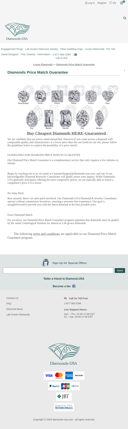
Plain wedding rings (71, 48)
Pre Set (110, 48)
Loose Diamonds (94, 48)
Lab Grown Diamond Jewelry (41, 48)
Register (102, 3)
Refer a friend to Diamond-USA (64, 278)
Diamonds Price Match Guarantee (75, 64)
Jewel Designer (10, 54)
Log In (91, 3)
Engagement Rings (12, 48)
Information (43, 54)
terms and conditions (46, 234)
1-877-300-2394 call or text (61, 56)
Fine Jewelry (28, 54)
